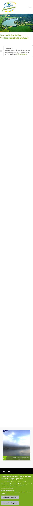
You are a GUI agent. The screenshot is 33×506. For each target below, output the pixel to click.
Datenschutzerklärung (7, 488)
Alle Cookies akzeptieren (10, 503)
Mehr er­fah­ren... (21, 54)
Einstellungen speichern (10, 497)
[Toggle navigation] (30, 6)
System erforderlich (8, 490)
